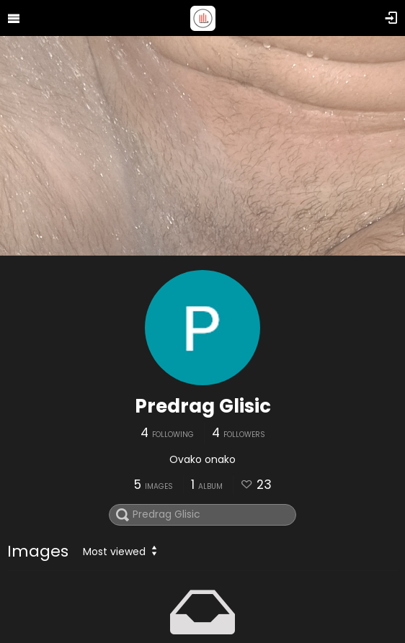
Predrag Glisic (203, 406)
